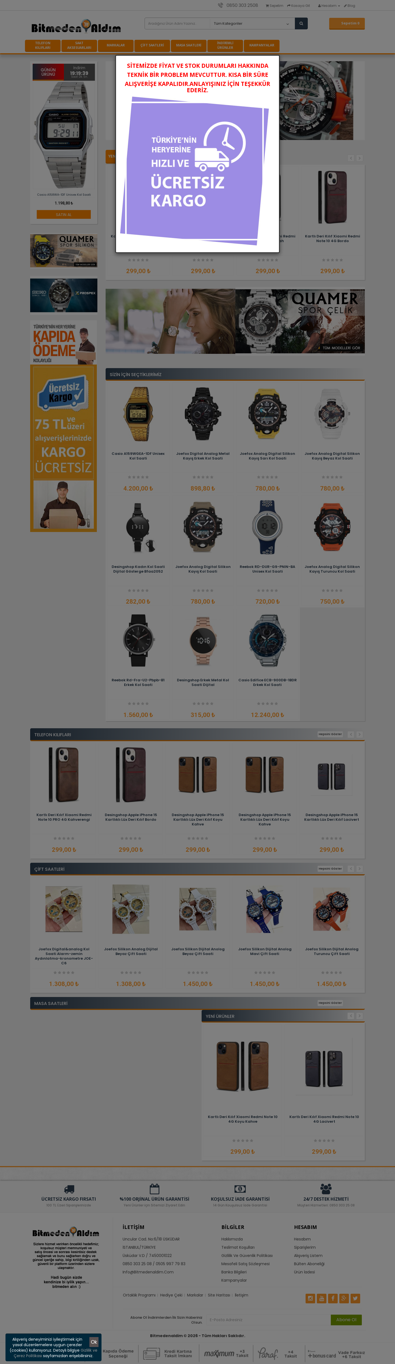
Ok (94, 1341)
